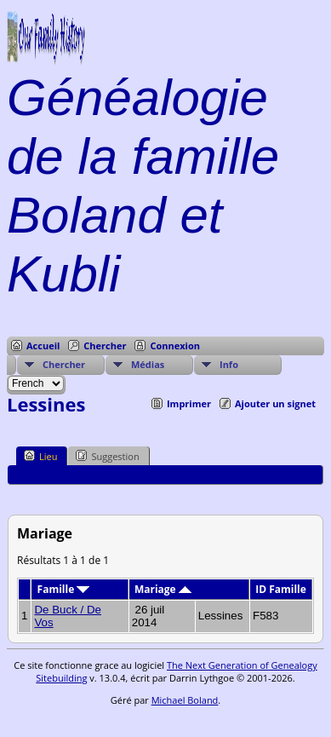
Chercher (104, 345)
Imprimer (189, 403)
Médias (147, 364)
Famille (63, 589)
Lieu (40, 456)
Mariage (162, 589)
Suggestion (107, 456)
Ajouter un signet (275, 403)
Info (229, 364)
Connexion (175, 345)
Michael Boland (185, 700)
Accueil (43, 345)
